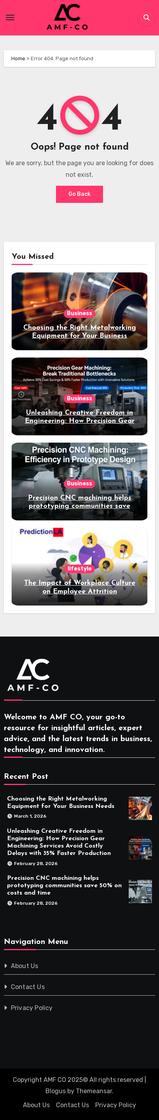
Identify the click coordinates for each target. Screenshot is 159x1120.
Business (79, 313)
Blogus (55, 1091)
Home (18, 58)
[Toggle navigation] (10, 17)
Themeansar (94, 1091)
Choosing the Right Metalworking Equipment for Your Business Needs (79, 336)
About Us (24, 966)
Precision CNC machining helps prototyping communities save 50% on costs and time (79, 506)
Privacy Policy (32, 1008)
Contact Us (28, 987)
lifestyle (80, 568)
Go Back (79, 194)
